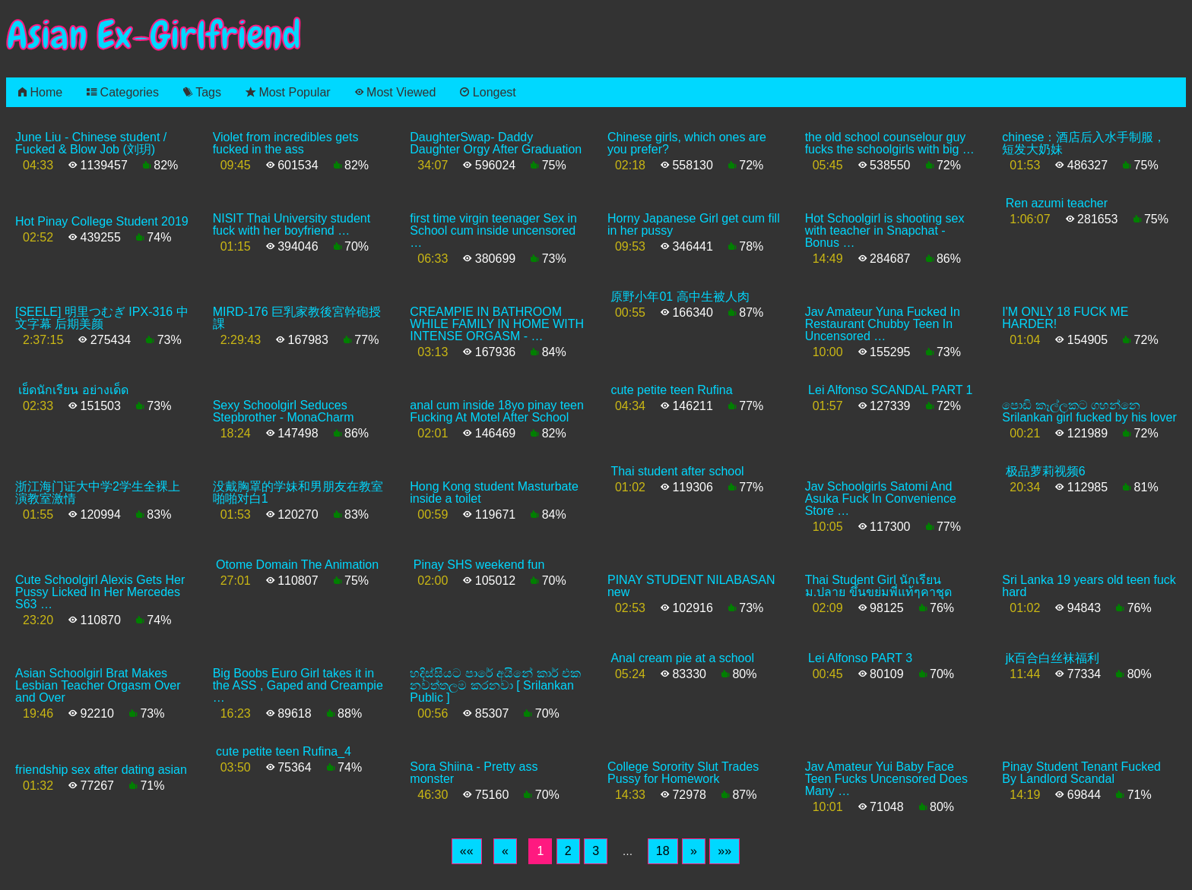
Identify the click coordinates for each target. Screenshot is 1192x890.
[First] (467, 851)
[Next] (693, 851)
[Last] (724, 851)
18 (663, 850)
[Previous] (505, 851)
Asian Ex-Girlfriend (153, 35)
